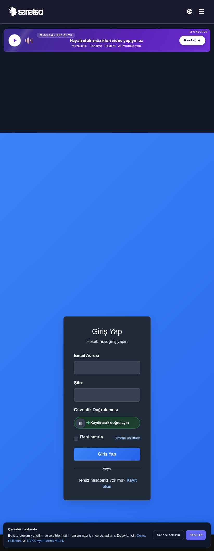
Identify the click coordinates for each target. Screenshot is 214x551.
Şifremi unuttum (127, 438)
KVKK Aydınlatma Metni (45, 541)
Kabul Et (196, 535)
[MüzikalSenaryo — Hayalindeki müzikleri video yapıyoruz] (107, 40)
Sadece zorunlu (168, 535)
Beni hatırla (91, 437)
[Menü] (201, 11)
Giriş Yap (107, 454)
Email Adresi (86, 355)
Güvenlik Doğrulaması (96, 410)
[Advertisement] (107, 93)
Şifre (78, 382)
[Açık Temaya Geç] (189, 12)
